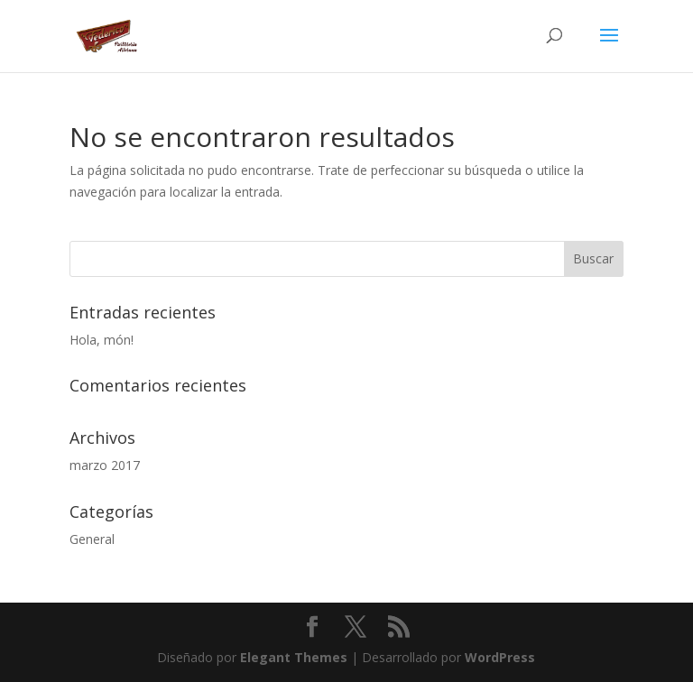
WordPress (500, 657)
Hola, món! (101, 339)
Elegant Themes (293, 657)
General (92, 539)
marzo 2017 (104, 465)
